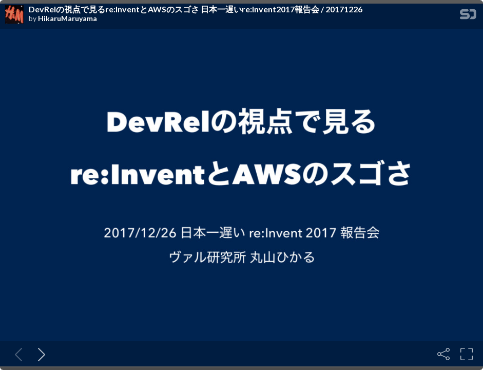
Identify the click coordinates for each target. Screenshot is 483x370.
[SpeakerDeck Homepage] (468, 16)
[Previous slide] (16, 354)
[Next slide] (39, 354)
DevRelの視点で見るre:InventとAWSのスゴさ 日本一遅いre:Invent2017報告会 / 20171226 (195, 9)
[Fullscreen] (466, 354)
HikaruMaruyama (67, 18)
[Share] (443, 354)
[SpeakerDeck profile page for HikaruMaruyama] (14, 15)
